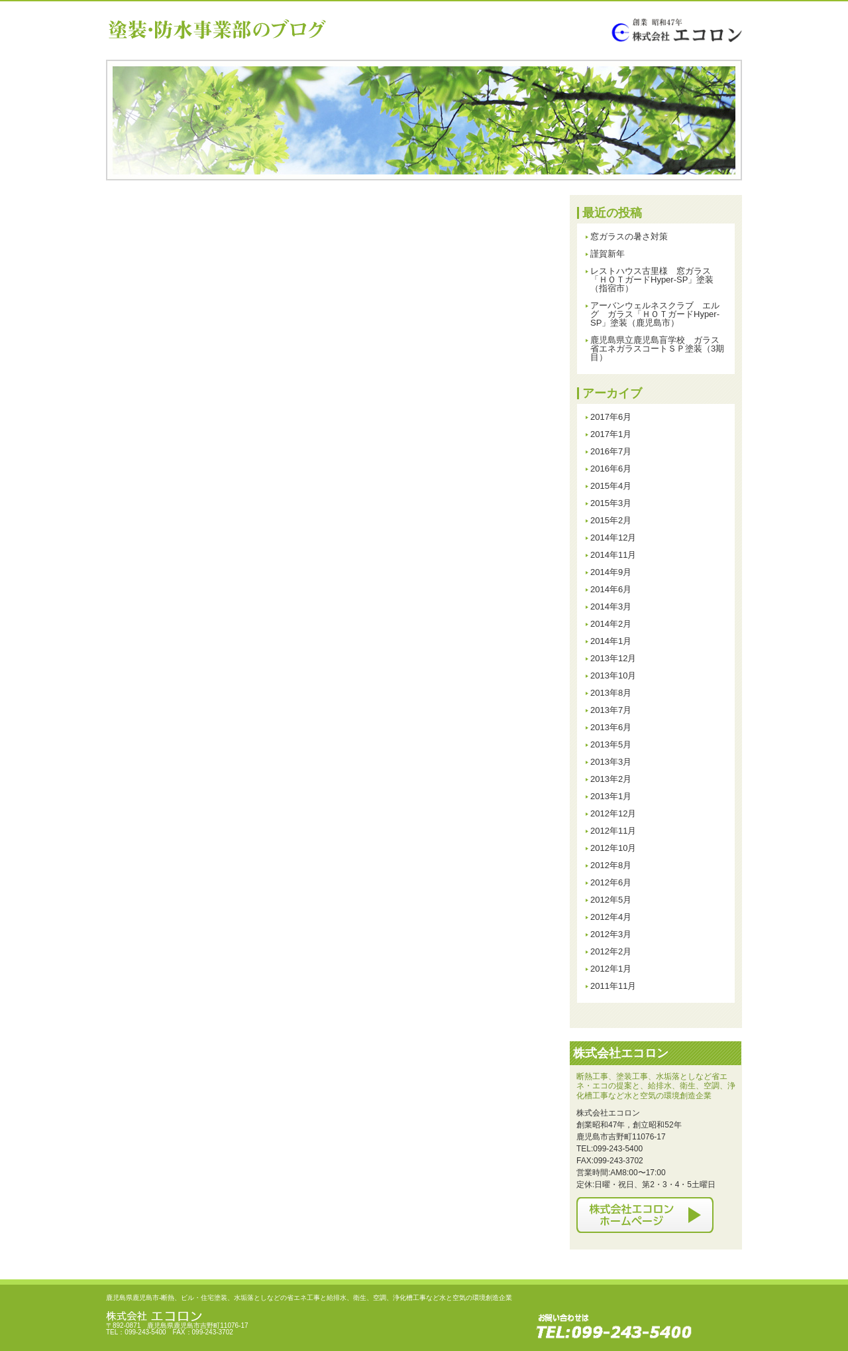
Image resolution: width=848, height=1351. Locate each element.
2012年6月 (610, 882)
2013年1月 (610, 796)
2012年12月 (613, 813)
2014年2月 (610, 624)
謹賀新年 (607, 254)
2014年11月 (613, 555)
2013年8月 (610, 693)
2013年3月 (610, 762)
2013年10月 (613, 675)
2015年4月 (610, 486)
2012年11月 (613, 831)
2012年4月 (610, 917)
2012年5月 (610, 900)
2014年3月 (610, 606)
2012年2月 (610, 951)
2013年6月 (610, 727)
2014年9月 (610, 572)
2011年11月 (613, 986)
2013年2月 (610, 779)
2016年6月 (610, 469)
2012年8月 (610, 865)
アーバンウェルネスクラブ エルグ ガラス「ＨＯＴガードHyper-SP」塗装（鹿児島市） (654, 314)
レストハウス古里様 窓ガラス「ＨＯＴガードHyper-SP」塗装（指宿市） (652, 279)
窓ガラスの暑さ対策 (629, 236)
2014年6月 (610, 589)
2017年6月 (610, 417)
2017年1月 (610, 434)
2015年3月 (610, 503)
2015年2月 (610, 520)
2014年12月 (613, 538)
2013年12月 (613, 658)
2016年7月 (610, 451)
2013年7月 (610, 710)
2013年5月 (610, 744)
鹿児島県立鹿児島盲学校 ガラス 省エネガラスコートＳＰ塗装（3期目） (659, 348)
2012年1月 (610, 969)
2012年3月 (610, 934)
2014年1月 (610, 641)
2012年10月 (613, 848)
